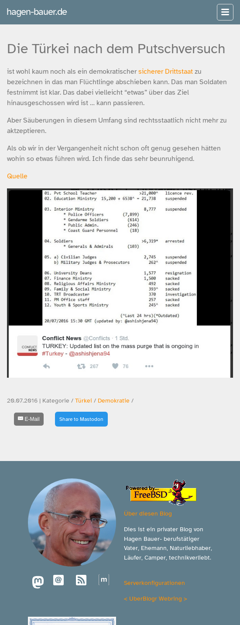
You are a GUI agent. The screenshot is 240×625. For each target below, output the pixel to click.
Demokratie (114, 400)
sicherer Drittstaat (165, 71)
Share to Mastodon (81, 419)
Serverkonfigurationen (154, 583)
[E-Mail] (29, 419)
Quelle (17, 176)
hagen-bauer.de (37, 11)
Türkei (83, 400)
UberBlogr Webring (155, 598)
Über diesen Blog (148, 513)
